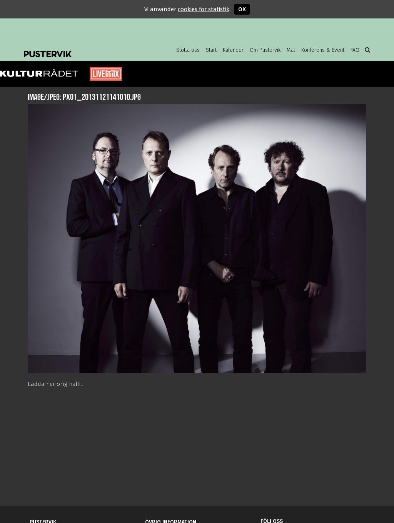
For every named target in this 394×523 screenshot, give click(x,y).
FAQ (355, 50)
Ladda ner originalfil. (55, 384)
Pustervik (85, 48)
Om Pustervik (265, 50)
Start (211, 50)
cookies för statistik (203, 9)
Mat (291, 50)
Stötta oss (188, 50)
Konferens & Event (322, 50)
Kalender (233, 50)
